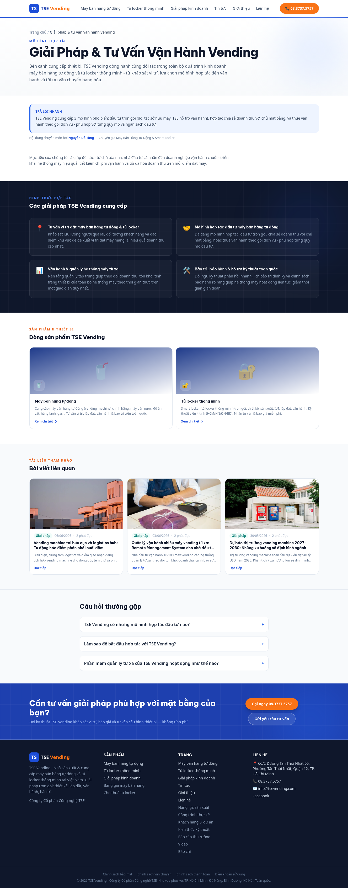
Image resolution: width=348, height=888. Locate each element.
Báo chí (184, 851)
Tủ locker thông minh (145, 8)
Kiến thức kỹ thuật (194, 829)
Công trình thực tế (194, 814)
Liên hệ (262, 8)
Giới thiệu (241, 8)
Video (183, 844)
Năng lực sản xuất (194, 807)
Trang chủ (37, 32)
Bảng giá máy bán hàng (124, 785)
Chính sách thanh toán (193, 874)
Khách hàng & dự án (195, 822)
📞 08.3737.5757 (299, 8)
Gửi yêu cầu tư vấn (272, 718)
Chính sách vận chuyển (154, 874)
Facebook (261, 795)
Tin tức (220, 8)
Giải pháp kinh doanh (189, 8)
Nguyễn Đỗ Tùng (81, 138)
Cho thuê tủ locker (120, 792)
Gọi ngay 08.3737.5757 (272, 703)
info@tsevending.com (277, 788)
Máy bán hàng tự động (101, 8)
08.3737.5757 (269, 781)
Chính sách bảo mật (117, 874)
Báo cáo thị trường (194, 836)
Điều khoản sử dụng (230, 874)
